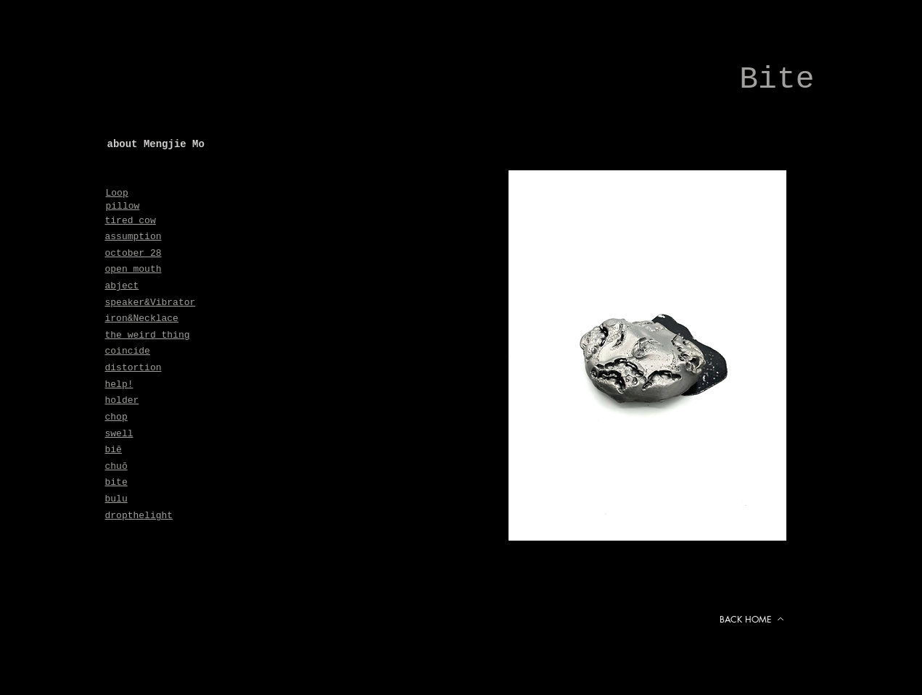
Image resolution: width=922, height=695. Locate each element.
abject (122, 285)
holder (122, 400)
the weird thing (147, 335)
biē (113, 449)
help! (119, 384)
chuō (116, 466)
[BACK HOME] (752, 618)
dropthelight (139, 515)
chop (116, 417)
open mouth (133, 269)
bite (116, 482)
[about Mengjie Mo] (216, 144)
